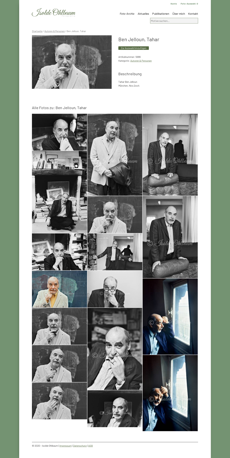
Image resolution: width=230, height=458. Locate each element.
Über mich (178, 13)
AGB (90, 445)
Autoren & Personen (54, 31)
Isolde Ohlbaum (53, 13)
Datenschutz (80, 445)
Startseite (37, 31)
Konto (174, 3)
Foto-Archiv (127, 13)
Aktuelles (143, 13)
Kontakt (193, 13)
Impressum (65, 445)
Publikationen (160, 13)
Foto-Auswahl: (189, 3)
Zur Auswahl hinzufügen (133, 48)
